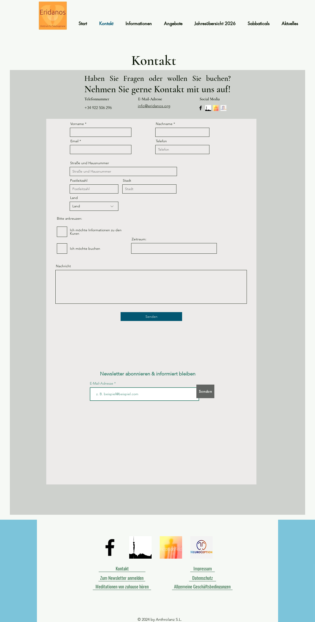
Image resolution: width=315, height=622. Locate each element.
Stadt (127, 180)
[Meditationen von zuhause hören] (122, 586)
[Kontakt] (122, 568)
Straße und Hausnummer (89, 163)
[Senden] (151, 316)
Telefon (161, 141)
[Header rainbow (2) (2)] (223, 108)
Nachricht (63, 266)
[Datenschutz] (202, 577)
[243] (216, 108)
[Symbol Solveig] (208, 108)
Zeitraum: (139, 239)
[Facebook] (201, 108)
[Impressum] (202, 568)
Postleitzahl (78, 180)
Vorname (77, 123)
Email (74, 141)
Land (74, 197)
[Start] (52, 15)
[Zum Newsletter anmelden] (121, 577)
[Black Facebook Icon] (110, 547)
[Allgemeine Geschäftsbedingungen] (202, 586)
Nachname (164, 123)
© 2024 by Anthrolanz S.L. (160, 619)
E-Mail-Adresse (102, 383)
